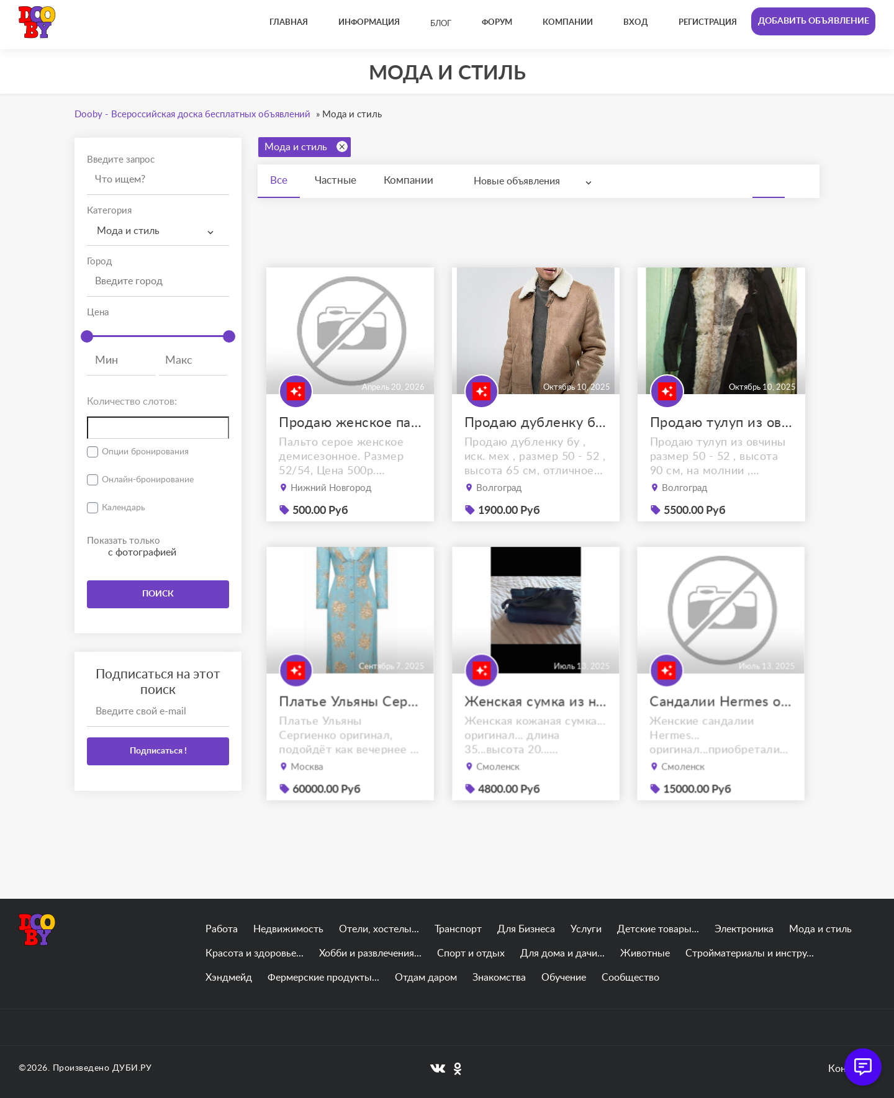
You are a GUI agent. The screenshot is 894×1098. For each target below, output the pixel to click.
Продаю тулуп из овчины (721, 423)
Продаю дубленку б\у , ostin (535, 423)
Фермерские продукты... (323, 978)
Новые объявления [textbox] (517, 181)
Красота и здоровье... (254, 953)
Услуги (586, 929)
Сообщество (630, 978)
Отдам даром (426, 978)
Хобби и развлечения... (370, 953)
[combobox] (158, 231)
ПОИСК (158, 594)
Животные (645, 953)
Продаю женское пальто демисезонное (350, 423)
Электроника (744, 929)
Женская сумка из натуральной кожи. (535, 725)
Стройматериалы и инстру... (749, 953)
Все (278, 180)
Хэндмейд (228, 978)
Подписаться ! (158, 751)
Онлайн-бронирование (148, 479)
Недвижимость (288, 929)
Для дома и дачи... (562, 953)
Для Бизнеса (526, 929)
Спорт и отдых (471, 953)
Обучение (563, 978)
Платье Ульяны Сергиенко (350, 725)
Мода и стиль (306, 146)
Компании (408, 180)
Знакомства (499, 978)
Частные (335, 180)
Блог (440, 24)
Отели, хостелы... (379, 929)
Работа (221, 929)
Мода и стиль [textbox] (128, 231)
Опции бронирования (145, 452)
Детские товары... (658, 929)
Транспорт (458, 929)
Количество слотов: (132, 402)
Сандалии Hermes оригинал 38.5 (720, 725)
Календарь (123, 507)
